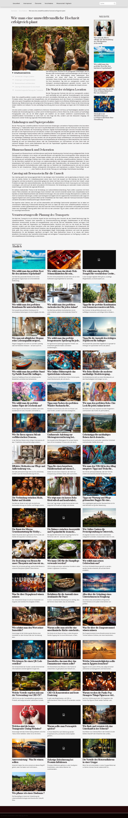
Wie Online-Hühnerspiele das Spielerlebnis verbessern (61, 373)
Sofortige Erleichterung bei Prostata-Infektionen (60, 761)
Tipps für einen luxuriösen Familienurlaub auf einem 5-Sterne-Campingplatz (60, 469)
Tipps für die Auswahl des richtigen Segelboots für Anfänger (99, 339)
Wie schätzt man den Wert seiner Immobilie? (27, 629)
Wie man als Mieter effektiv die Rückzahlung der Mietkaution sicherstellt (103, 40)
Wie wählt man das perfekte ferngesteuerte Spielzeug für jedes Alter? (63, 341)
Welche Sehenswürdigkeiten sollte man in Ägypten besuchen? (99, 662)
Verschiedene (49, 3)
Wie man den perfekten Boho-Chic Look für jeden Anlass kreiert (99, 404)
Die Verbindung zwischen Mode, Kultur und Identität (27, 499)
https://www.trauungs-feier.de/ (21, 169)
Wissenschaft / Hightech (63, 3)
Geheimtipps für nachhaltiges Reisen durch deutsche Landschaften (96, 437)
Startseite (14, 11)
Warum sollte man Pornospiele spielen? (62, 727)
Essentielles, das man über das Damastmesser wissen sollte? (61, 662)
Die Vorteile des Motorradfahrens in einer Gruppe (98, 761)
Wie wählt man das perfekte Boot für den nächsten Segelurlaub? (103, 66)
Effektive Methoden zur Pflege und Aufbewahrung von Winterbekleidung (28, 469)
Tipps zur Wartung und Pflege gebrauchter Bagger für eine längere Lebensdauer (97, 500)
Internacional (27, 3)
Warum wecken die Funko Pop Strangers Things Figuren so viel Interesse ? (98, 695)
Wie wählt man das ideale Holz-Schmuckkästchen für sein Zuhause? (104, 91)
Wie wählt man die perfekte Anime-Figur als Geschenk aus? (27, 404)
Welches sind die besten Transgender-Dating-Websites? (26, 727)
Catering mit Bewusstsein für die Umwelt (27, 87)
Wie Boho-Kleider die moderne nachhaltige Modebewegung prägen (97, 374)
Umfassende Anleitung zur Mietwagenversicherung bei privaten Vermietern (60, 437)
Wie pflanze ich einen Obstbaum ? (28, 793)
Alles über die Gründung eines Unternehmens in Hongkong (97, 595)
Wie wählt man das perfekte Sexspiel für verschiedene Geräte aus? (98, 274)
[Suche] (107, 3)
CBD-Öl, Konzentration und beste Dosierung (63, 694)
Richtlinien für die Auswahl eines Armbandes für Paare (62, 595)
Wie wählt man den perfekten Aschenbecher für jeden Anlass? (62, 306)
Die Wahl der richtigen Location (24, 76)
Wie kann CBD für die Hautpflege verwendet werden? (63, 562)
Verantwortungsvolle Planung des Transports (29, 90)
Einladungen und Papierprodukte (25, 80)
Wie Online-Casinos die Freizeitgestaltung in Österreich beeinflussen (98, 532)
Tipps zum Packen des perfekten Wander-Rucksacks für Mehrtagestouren (62, 406)
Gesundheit (16, 3)
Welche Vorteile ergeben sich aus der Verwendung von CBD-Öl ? (27, 694)
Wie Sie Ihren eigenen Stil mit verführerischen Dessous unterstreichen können (26, 437)
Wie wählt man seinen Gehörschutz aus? (93, 562)
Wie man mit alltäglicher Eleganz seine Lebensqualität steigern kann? (28, 341)
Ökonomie (38, 3)
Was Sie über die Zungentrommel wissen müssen (99, 629)
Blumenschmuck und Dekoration (25, 83)
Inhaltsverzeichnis (22, 72)
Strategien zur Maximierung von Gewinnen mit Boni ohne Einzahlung (103, 117)
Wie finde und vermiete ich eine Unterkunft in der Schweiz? (98, 727)
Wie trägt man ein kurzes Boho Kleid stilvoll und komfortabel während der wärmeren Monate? (63, 500)
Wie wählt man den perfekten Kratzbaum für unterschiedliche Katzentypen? (27, 307)
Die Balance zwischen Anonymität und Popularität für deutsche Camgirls (63, 532)
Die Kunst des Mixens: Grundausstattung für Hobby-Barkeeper (26, 532)
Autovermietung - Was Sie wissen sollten (27, 761)
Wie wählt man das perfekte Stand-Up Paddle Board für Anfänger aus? (28, 374)
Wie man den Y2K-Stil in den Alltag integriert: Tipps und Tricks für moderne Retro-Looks (99, 469)
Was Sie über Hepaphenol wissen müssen (28, 595)
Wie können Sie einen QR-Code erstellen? (27, 662)
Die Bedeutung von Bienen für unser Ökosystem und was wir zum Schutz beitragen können (28, 563)
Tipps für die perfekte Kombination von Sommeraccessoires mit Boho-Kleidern (99, 307)
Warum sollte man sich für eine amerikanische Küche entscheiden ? (63, 630)
